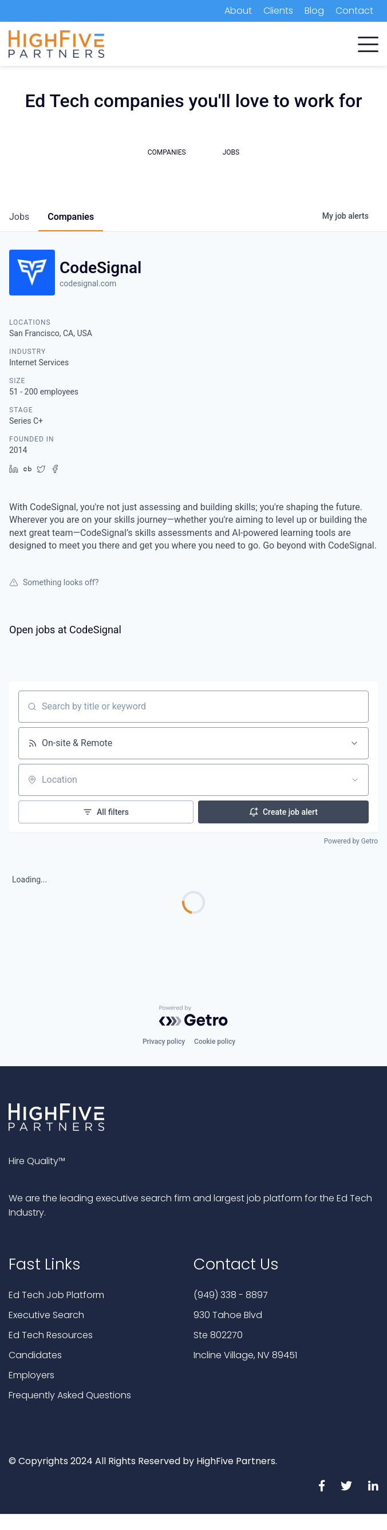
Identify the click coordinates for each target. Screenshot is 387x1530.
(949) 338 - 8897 (231, 1295)
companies (71, 216)
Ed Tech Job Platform (56, 1295)
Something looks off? (53, 582)
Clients (278, 10)
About (238, 10)
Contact (354, 10)
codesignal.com (88, 283)
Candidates (35, 1355)
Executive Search (46, 1315)
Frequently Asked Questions (70, 1395)
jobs (19, 216)
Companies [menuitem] (33, 45)
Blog (314, 10)
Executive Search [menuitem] (183, 45)
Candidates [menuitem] (102, 45)
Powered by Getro (351, 841)
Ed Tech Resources (51, 1335)
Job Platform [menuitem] (266, 45)
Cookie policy (214, 1042)
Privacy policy (164, 1042)
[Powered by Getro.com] (193, 1015)
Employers (31, 1375)
